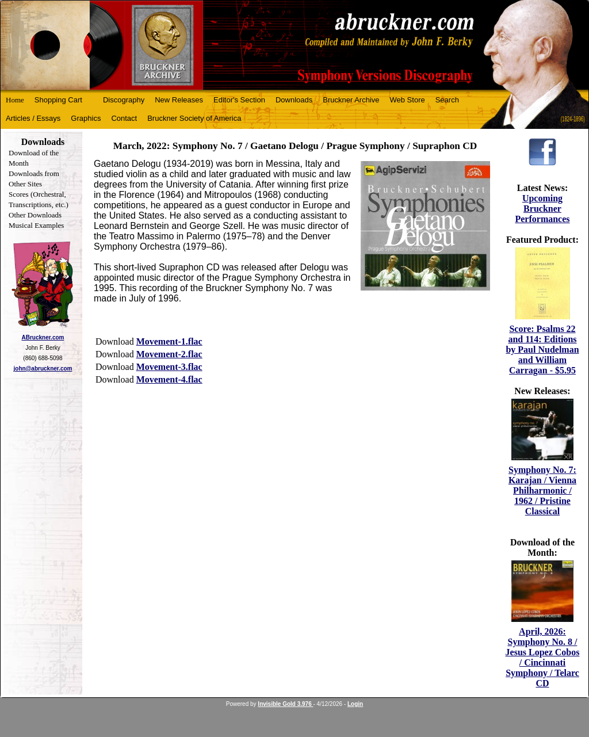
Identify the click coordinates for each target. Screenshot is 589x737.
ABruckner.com (43, 337)
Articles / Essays (33, 118)
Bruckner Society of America (194, 118)
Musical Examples (36, 225)
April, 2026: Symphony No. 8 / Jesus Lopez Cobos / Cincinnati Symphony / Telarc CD (543, 657)
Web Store (407, 100)
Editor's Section (239, 100)
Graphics (86, 118)
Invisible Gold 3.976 (285, 704)
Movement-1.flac (169, 341)
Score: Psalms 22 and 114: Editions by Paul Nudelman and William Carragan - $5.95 (542, 349)
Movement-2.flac (169, 354)
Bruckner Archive (351, 100)
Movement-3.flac (169, 367)
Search (447, 100)
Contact (124, 118)
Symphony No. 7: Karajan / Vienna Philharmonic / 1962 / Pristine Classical (542, 490)
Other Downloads (35, 215)
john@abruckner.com (43, 368)
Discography (123, 100)
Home (15, 100)
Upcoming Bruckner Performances (542, 208)
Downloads (294, 100)
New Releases (179, 100)
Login (355, 704)
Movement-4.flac (169, 379)
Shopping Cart (58, 100)
